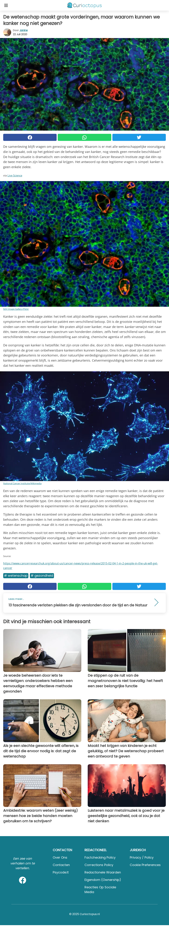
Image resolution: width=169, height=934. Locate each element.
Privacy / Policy (142, 857)
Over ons (60, 857)
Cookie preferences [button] (145, 865)
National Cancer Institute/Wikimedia (22, 483)
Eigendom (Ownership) (102, 880)
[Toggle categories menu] (6, 5)
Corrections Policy (98, 865)
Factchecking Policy (100, 857)
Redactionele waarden (102, 872)
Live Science (14, 175)
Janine (24, 30)
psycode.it (61, 872)
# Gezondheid (42, 575)
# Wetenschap (16, 575)
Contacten (61, 865)
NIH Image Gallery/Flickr (16, 309)
